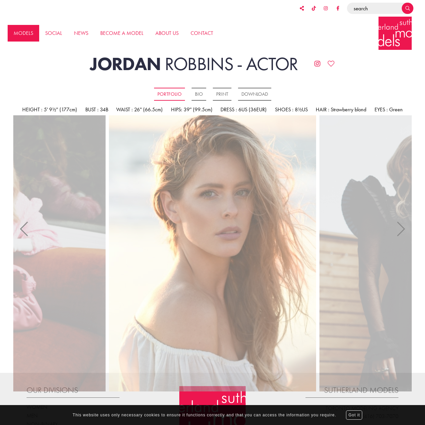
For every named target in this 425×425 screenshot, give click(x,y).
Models (23, 33)
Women (37, 399)
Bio (199, 94)
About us (167, 33)
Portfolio (169, 94)
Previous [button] (24, 225)
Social (53, 33)
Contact (202, 33)
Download (254, 94)
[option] (212, 253)
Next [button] (400, 225)
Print (222, 94)
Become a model (121, 33)
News (81, 33)
